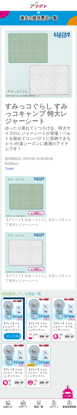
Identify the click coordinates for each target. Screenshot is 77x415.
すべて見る (14, 336)
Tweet (9, 169)
